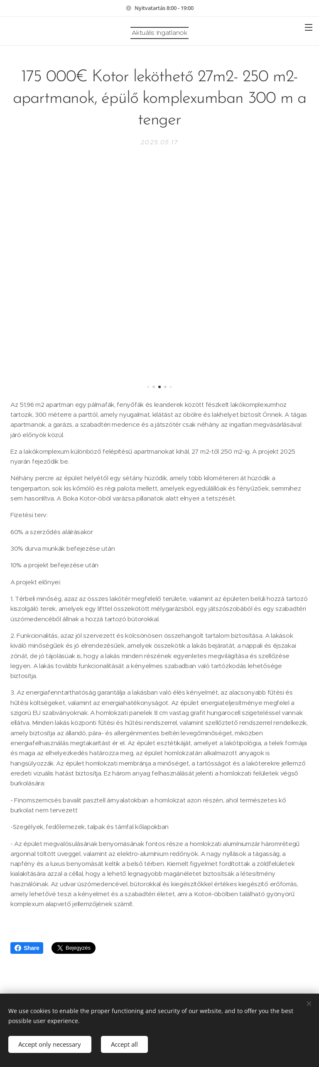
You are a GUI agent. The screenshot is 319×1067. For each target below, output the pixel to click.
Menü (308, 27)
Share (27, 948)
